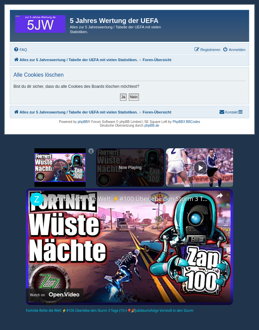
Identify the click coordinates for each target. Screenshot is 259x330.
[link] (37, 199)
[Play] (200, 167)
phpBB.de (151, 125)
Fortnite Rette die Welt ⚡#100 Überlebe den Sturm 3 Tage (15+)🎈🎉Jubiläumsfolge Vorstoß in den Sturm (128, 199)
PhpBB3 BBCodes (186, 122)
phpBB (83, 122)
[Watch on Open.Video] (54, 294)
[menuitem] (20, 50)
